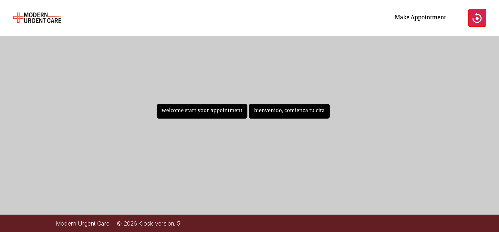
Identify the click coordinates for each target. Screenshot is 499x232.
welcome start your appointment (202, 110)
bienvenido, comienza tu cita (289, 110)
